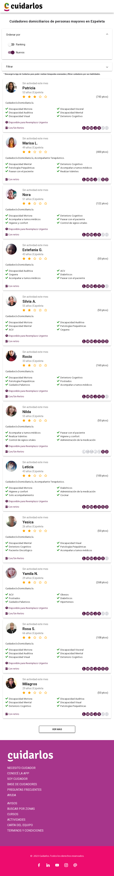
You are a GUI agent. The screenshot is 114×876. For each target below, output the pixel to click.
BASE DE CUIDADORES (22, 784)
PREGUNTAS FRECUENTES (24, 789)
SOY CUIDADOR (17, 779)
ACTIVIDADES (16, 819)
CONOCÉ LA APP (18, 773)
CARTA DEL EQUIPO (20, 825)
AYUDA (11, 795)
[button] (57, 34)
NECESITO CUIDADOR (21, 768)
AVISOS (12, 803)
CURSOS (12, 814)
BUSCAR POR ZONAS (21, 808)
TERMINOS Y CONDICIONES (25, 830)
